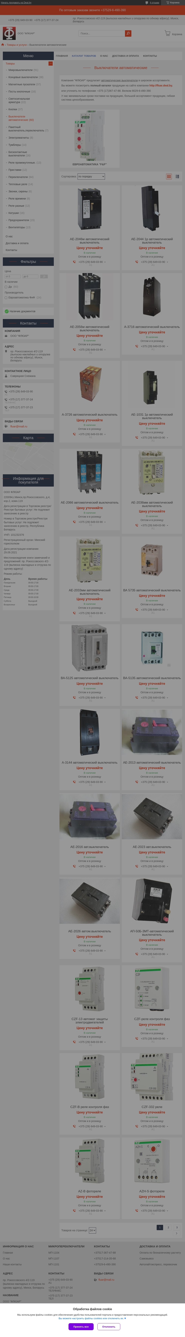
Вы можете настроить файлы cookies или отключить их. (91, 1318)
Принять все (81, 1326)
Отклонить (108, 1326)
